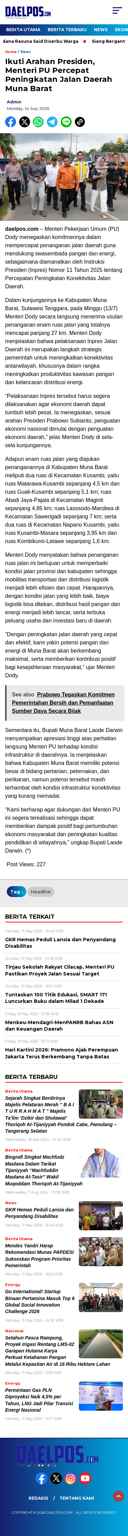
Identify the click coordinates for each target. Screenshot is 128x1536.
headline (41, 891)
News (101, 29)
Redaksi (38, 1498)
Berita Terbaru (67, 29)
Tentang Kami (76, 1498)
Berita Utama (23, 29)
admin (14, 101)
